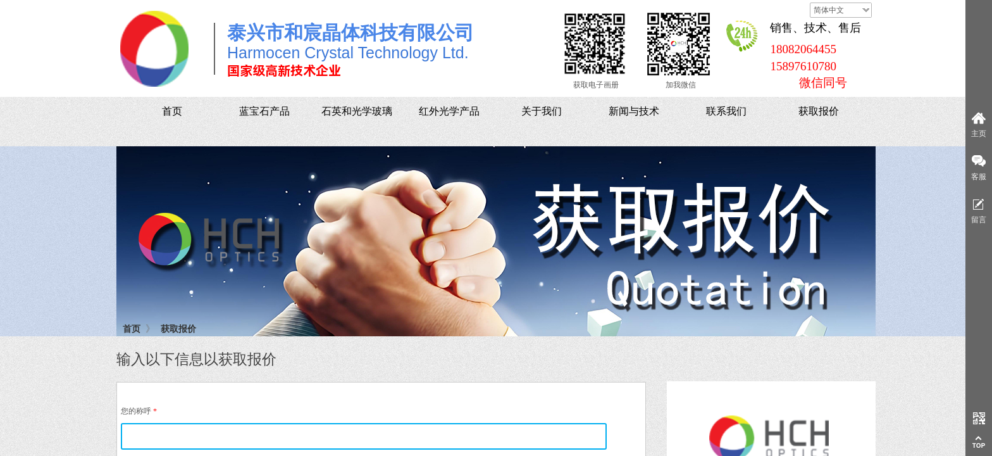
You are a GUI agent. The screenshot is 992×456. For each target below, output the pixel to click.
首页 (131, 329)
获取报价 (178, 329)
